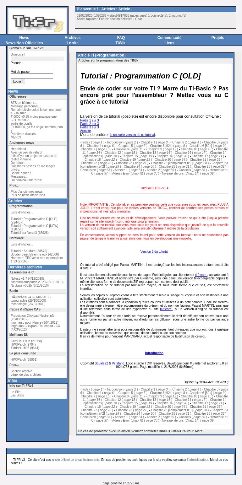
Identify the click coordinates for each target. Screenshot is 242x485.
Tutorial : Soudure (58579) (29, 251)
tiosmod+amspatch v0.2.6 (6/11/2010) (37, 282)
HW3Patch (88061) (24, 359)
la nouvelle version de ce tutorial (132, 135)
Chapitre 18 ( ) (101, 159)
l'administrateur (197, 459)
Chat (138, 19)
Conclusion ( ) (96, 170)
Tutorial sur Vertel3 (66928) (30, 232)
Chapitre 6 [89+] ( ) (208, 146)
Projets (218, 37)
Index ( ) (93, 142)
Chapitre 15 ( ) (138, 156)
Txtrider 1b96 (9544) (25, 348)
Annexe (85, 130)
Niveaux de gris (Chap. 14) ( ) (188, 173)
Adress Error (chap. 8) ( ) (135, 173)
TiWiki (120, 43)
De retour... (18, 162)
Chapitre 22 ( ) (97, 163)
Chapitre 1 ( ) (155, 142)
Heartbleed (18, 149)
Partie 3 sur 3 (89, 127)
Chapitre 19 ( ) (136, 159)
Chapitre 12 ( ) (121, 152)
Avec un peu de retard (26, 152)
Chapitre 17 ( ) (208, 156)
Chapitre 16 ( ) (173, 156)
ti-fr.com (201, 275)
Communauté (169, 37)
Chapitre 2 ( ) (186, 142)
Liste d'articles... (22, 212)
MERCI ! (17, 137)
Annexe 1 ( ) (129, 170)
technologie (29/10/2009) (28, 304)
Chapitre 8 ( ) (129, 149)
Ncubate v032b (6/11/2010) (30, 285)
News (24, 37)
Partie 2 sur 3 (89, 124)
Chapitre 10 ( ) (197, 149)
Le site (73, 43)
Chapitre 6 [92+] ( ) (168, 146)
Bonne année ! (21, 173)
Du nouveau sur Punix (26, 180)
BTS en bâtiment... (24, 103)
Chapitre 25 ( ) (175, 166)
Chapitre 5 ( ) (132, 146)
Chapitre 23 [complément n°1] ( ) (180, 163)
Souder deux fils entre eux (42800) (35, 254)
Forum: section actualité (115, 19)
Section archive (21, 371)
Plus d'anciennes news (26, 191)
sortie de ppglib (21, 123)
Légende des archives (26, 374)
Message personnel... (26, 106)
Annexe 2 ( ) (161, 170)
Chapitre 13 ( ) (156, 152)
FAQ (121, 37)
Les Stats (17, 395)
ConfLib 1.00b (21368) (26, 341)
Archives (73, 37)
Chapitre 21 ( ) (206, 159)
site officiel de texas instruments (77, 459)
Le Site (15, 392)
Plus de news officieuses (28, 195)
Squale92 (101, 363)
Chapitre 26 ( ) (210, 166)
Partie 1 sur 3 (89, 120)
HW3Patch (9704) (23, 344)
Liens (169, 43)
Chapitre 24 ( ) (140, 166)
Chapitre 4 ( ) (101, 146)
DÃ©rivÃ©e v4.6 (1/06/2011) (31, 297)
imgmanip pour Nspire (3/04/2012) (34, 322)
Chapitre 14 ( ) (191, 152)
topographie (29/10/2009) (28, 300)
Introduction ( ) (122, 142)
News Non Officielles (24, 43)
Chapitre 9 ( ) (162, 149)
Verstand (118, 363)
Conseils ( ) (193, 170)
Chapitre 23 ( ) (132, 163)
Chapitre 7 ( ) (96, 149)
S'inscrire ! (18, 54)
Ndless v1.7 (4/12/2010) (27, 278)
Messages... (19, 176)
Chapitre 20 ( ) (171, 159)
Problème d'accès (23, 134)
